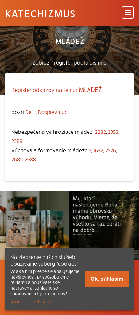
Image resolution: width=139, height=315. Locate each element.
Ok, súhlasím (106, 279)
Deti (30, 112)
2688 (30, 159)
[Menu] (128, 13)
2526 (110, 150)
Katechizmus (40, 13)
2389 (17, 140)
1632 (98, 150)
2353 (113, 131)
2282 (100, 131)
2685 (17, 159)
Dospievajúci (53, 112)
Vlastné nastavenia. (33, 301)
